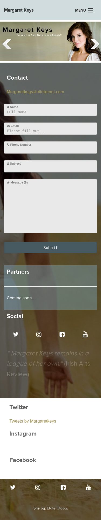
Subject (14, 163)
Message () (17, 182)
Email (13, 125)
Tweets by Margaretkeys (32, 421)
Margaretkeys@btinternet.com (35, 91)
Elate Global (57, 508)
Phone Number (19, 144)
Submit (50, 247)
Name (12, 106)
